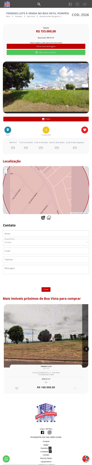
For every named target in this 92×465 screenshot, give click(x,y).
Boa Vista (31, 16)
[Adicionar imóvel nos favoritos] (84, 130)
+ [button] (5, 168)
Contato (46, 455)
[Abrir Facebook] (70, 4)
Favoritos (46, 448)
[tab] (46, 119)
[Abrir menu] (85, 4)
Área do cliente (46, 458)
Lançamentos (46, 461)
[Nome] (46, 233)
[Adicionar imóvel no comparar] (75, 388)
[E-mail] (46, 251)
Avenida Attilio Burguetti (49, 16)
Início (8, 16)
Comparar (46, 451)
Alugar (46, 445)
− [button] (5, 172)
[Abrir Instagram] (77, 4)
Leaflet (73, 213)
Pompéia (18, 16)
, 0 (50, 16)
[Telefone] (46, 259)
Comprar (46, 441)
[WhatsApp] (6, 458)
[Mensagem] (46, 269)
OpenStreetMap (83, 213)
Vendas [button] (8, 242)
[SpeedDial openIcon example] (46, 130)
